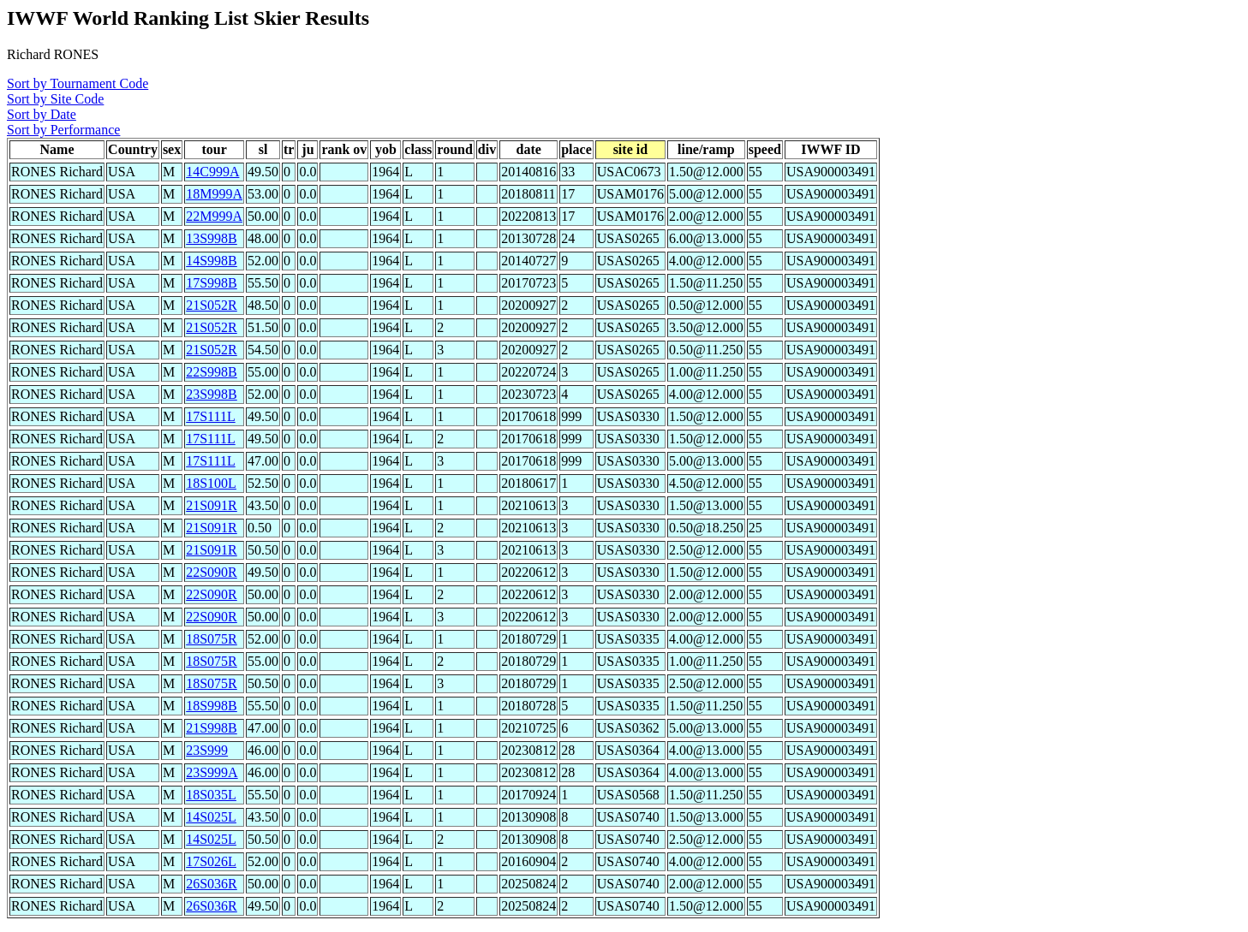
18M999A (214, 194)
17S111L (210, 416)
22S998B (211, 372)
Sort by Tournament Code (77, 83)
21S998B (211, 728)
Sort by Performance (63, 129)
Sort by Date (41, 114)
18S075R (211, 639)
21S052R (211, 305)
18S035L (211, 794)
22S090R (211, 572)
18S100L (211, 483)
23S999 (207, 750)
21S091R (211, 505)
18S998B (211, 705)
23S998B (211, 394)
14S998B (211, 260)
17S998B (211, 283)
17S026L (211, 861)
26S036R (211, 883)
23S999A (211, 772)
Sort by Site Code (55, 99)
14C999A (212, 171)
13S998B (211, 238)
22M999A (214, 216)
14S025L (211, 817)
